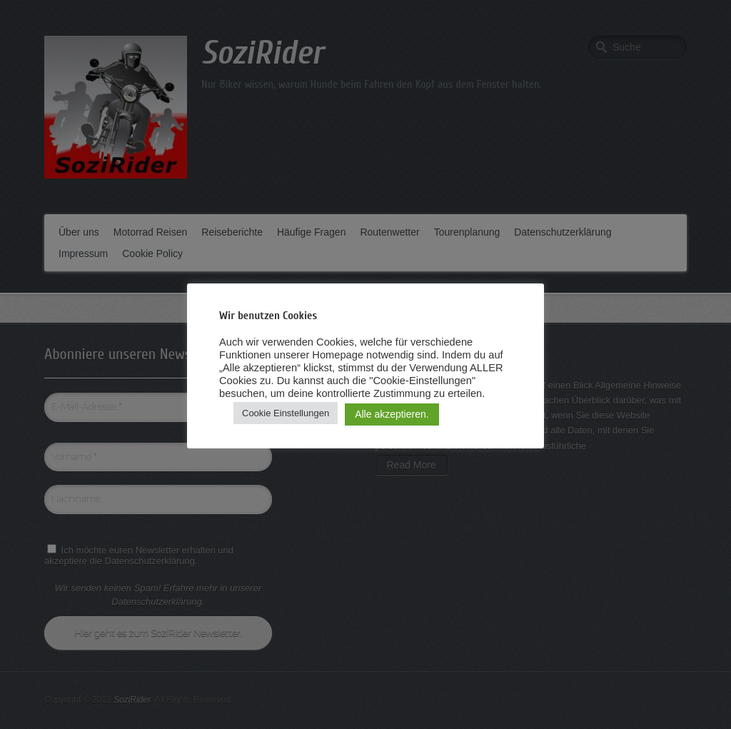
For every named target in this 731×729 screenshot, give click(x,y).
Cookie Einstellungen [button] (285, 413)
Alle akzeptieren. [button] (392, 414)
